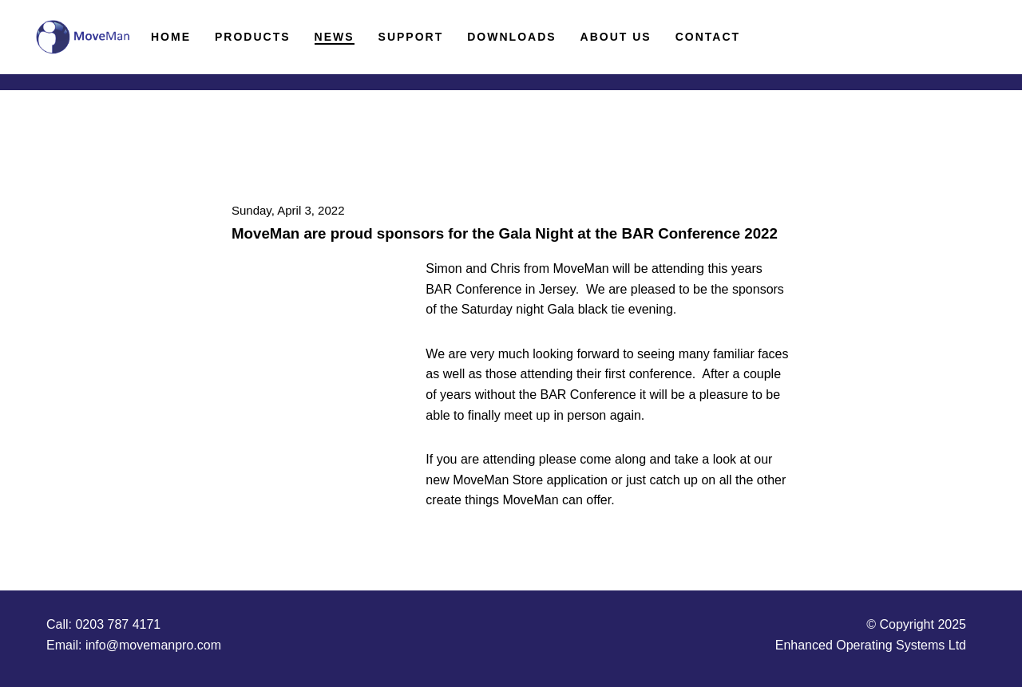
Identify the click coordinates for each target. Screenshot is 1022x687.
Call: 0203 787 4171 (103, 624)
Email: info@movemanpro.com (133, 645)
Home (171, 36)
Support (411, 36)
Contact (707, 36)
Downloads (511, 36)
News (335, 36)
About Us (616, 36)
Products (253, 36)
